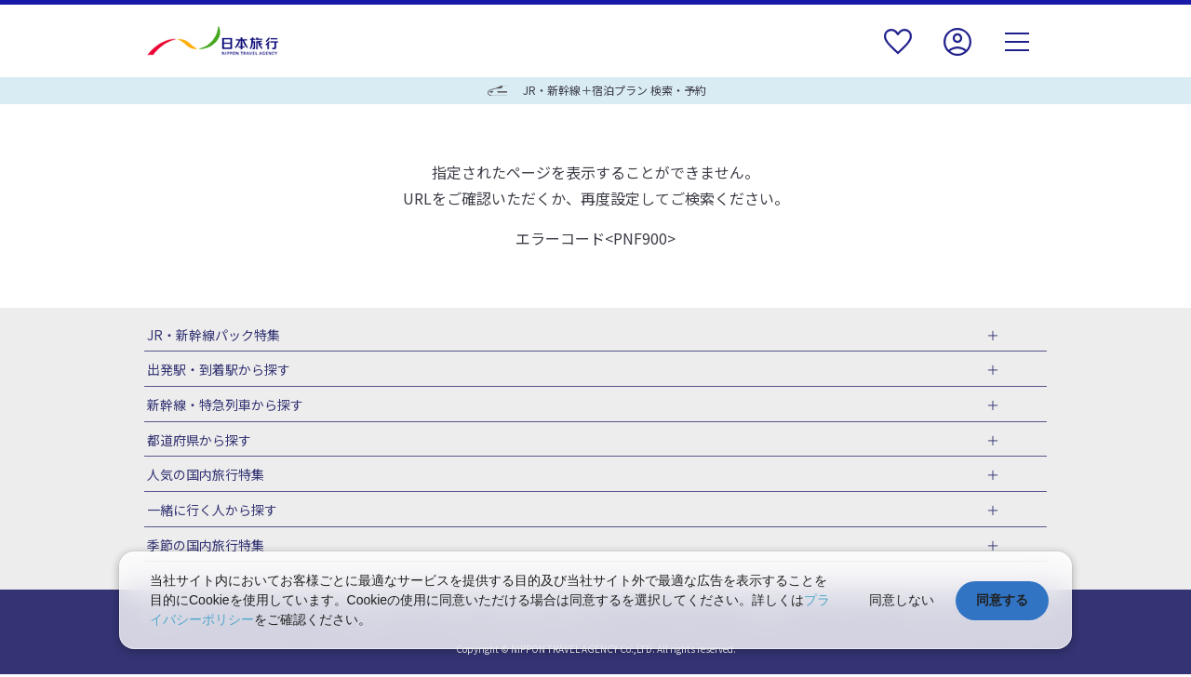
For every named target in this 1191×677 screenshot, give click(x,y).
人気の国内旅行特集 (202, 476)
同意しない (901, 599)
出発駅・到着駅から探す (216, 370)
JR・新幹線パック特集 (210, 334)
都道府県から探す (196, 440)
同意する (1002, 599)
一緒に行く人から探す (209, 512)
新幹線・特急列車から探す (222, 405)
